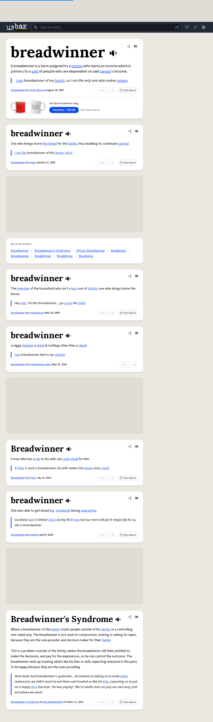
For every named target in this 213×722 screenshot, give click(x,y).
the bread (50, 143)
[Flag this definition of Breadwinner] (136, 447)
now (77, 519)
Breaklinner (65, 256)
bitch (68, 152)
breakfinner (43, 256)
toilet (81, 303)
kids (106, 681)
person (77, 66)
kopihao (34, 535)
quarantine (88, 510)
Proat (32, 478)
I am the (20, 152)
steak (74, 459)
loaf (31, 519)
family (60, 80)
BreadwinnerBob (53, 702)
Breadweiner (20, 256)
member (23, 288)
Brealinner (86, 256)
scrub (68, 303)
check (40, 345)
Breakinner (118, 250)
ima (17, 354)
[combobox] (106, 27)
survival (123, 143)
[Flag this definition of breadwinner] (135, 46)
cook (65, 459)
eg (52, 510)
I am (19, 80)
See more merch (90, 110)
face (34, 687)
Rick (21, 468)
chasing (27, 345)
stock (52, 519)
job (38, 459)
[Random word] (176, 27)
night (105, 468)
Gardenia (62, 510)
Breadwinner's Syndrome (52, 250)
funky (124, 676)
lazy (74, 288)
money (122, 80)
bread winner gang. (40, 364)
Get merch (128, 90)
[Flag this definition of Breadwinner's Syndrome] (136, 617)
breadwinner (18, 90)
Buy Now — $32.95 (64, 110)
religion (59, 354)
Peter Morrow (37, 90)
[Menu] (203, 27)
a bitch (92, 288)
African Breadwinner (90, 250)
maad (32, 162)
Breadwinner (18, 478)
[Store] (186, 27)
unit (35, 71)
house (59, 152)
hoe (23, 303)
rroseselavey (36, 313)
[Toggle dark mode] (194, 27)
